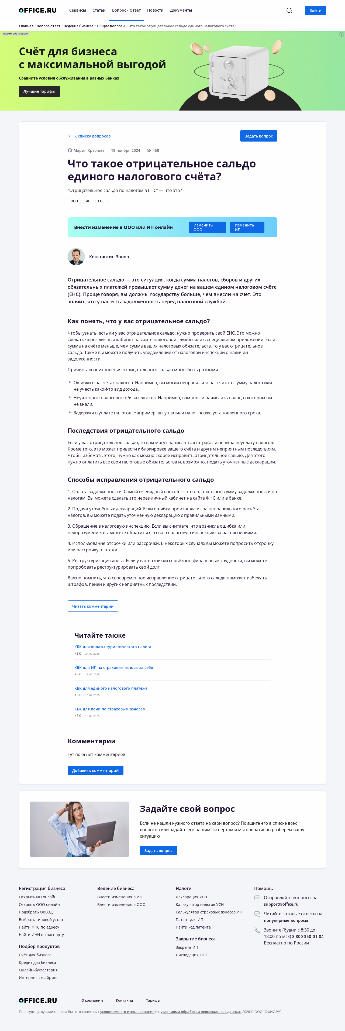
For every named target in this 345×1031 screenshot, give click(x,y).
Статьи (99, 10)
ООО (74, 201)
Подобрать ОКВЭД (36, 912)
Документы (181, 10)
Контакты (128, 1000)
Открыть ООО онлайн (39, 904)
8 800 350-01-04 (308, 936)
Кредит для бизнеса (37, 962)
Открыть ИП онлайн (38, 896)
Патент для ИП (189, 919)
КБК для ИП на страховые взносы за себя (113, 667)
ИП (88, 201)
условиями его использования (127, 1011)
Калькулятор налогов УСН (200, 904)
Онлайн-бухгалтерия (38, 969)
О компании (94, 1000)
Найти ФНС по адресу (39, 927)
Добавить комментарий (95, 770)
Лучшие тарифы (39, 91)
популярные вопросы (287, 920)
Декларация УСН (191, 896)
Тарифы (157, 1000)
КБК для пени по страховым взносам (110, 709)
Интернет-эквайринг (38, 977)
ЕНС (101, 201)
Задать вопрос (259, 136)
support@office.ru (282, 904)
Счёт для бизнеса (35, 954)
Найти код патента (193, 927)
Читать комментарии (93, 606)
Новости (155, 10)
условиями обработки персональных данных (201, 1011)
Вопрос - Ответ (126, 10)
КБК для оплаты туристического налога (112, 646)
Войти (315, 10)
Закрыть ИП (187, 947)
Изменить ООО (203, 227)
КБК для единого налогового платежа (110, 688)
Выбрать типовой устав (41, 919)
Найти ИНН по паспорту (41, 934)
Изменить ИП (244, 227)
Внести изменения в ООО (121, 904)
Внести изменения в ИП (119, 896)
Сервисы (77, 10)
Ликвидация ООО (192, 954)
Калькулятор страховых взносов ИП (209, 912)
